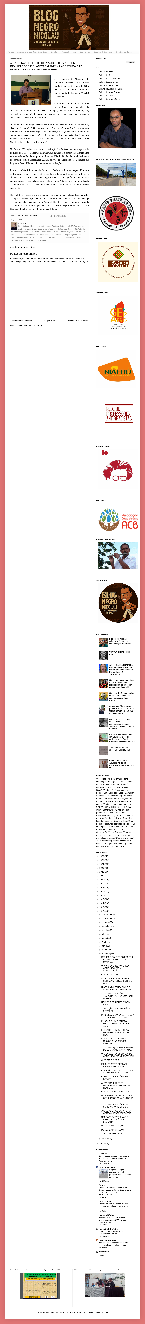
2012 (101, 911)
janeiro (105, 1139)
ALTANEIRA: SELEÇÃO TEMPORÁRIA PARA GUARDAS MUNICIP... (117, 995)
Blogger (104, 1312)
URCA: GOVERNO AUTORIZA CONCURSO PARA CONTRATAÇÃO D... (115, 968)
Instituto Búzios (106, 1215)
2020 (101, 880)
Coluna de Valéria (107, 72)
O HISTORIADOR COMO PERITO (116, 1092)
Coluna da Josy (106, 96)
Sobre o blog (85, 52)
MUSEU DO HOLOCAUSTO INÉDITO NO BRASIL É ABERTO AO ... (117, 1023)
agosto (105, 930)
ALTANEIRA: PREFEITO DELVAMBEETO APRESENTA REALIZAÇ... (115, 1085)
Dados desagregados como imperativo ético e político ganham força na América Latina (115, 1158)
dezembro (106, 914)
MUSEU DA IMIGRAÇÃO (112, 1126)
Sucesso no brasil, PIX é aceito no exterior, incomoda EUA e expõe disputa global (113, 1220)
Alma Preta (104, 1252)
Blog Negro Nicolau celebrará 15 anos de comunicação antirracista (120, 641)
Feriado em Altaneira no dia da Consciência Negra (27, 52)
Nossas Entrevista (69, 52)
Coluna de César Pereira (110, 79)
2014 (101, 903)
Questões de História (124, 52)
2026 (101, 856)
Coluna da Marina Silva (109, 99)
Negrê (102, 1185)
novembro (106, 918)
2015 (101, 899)
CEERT (102, 1256)
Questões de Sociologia (103, 52)
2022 (101, 872)
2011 (101, 1143)
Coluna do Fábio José (108, 85)
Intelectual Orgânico (108, 1229)
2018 (101, 888)
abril (104, 946)
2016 (101, 895)
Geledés (103, 1154)
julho (104, 934)
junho (104, 938)
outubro (105, 922)
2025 (101, 860)
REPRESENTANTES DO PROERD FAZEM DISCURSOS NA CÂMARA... (117, 959)
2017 (101, 891)
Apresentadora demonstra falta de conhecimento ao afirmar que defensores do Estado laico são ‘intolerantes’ (121, 670)
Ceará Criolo (105, 1201)
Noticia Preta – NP (107, 1240)
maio (104, 942)
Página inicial (50, 321)
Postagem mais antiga (78, 321)
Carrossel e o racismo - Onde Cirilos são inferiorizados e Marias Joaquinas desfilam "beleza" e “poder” (121, 724)
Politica (19, 220)
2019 (101, 884)
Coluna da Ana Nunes (108, 82)
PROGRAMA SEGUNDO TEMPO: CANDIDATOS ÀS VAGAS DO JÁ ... (117, 1098)
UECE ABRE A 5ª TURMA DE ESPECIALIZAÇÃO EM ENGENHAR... (114, 1119)
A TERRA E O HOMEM (111, 1134)
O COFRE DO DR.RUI (111, 1060)
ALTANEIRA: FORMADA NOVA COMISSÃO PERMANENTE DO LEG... (116, 980)
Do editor (54, 52)
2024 (101, 864)
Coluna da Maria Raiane (110, 92)
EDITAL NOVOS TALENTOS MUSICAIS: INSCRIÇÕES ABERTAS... (114, 1041)
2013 (101, 907)
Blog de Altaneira (107, 1167)
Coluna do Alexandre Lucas (111, 89)
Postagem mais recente (21, 321)
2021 (101, 876)
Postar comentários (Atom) (30, 326)
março (105, 950)
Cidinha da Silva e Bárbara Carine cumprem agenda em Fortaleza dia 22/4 (114, 1206)
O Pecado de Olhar (110, 974)
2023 (101, 868)
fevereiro (106, 954)
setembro (106, 926)
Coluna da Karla (106, 75)
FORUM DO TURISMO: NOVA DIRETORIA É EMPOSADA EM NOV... (116, 1032)
